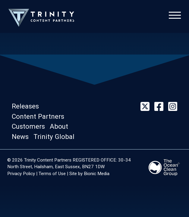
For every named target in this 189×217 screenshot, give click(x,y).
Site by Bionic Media (89, 173)
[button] (27, 106)
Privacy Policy (21, 173)
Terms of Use (52, 173)
